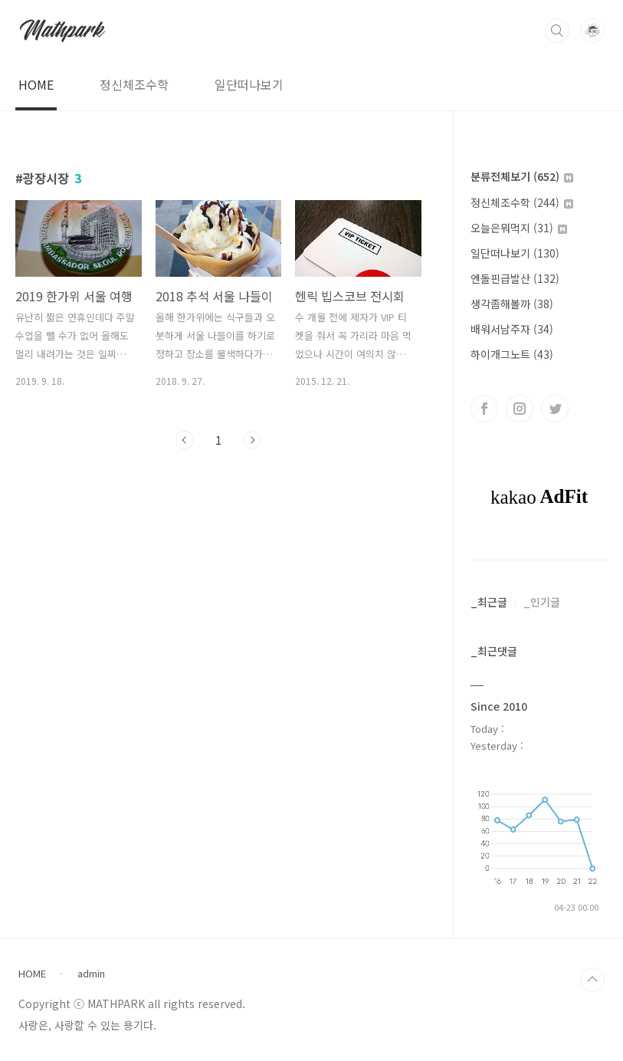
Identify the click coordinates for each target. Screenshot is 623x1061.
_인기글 (541, 601)
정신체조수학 (134, 84)
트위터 (555, 408)
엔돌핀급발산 (515, 278)
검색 (557, 30)
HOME (36, 84)
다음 (252, 440)
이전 (184, 440)
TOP (592, 979)
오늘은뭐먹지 (519, 227)
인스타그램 (519, 408)
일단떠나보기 (249, 84)
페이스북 (484, 408)
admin (91, 973)
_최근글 (489, 601)
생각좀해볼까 (512, 303)
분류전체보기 (522, 176)
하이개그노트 (512, 354)
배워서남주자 (512, 329)
